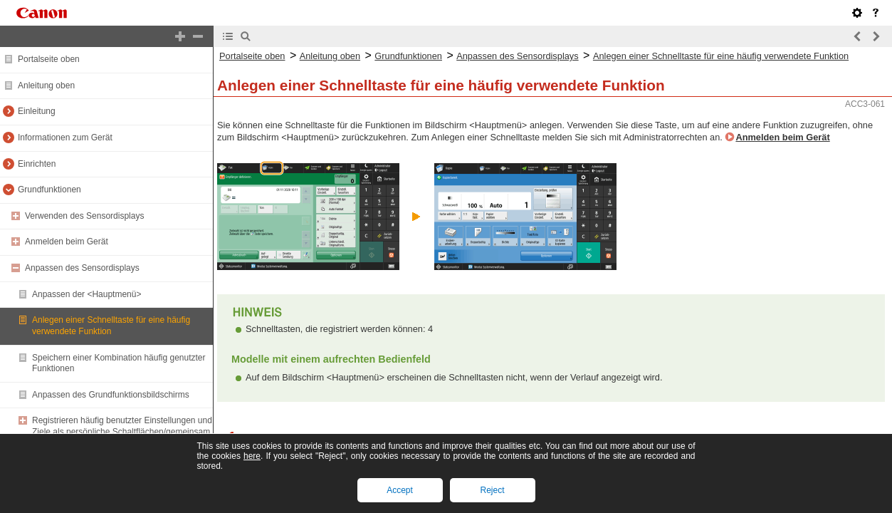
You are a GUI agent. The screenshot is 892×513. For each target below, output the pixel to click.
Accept (400, 490)
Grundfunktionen (49, 190)
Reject (492, 490)
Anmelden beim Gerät (66, 242)
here (252, 456)
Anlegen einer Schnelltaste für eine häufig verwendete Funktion (111, 325)
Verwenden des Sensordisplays (84, 216)
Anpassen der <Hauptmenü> (86, 294)
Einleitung (37, 111)
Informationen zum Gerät (65, 137)
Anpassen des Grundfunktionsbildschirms (110, 395)
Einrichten (37, 164)
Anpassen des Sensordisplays (82, 268)
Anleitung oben (46, 85)
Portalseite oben (49, 59)
